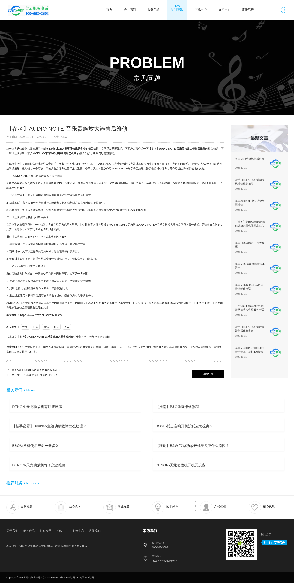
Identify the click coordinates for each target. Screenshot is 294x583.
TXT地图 (79, 577)
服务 (56, 326)
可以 (67, 326)
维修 (46, 326)
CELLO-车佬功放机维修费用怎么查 (55, 153)
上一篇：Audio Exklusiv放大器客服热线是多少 (33, 369)
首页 (109, 7)
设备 (25, 326)
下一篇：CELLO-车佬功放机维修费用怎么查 (32, 375)
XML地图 (70, 577)
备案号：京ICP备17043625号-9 (49, 577)
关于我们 (130, 7)
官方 (35, 326)
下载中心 (200, 7)
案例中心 (225, 7)
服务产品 (153, 7)
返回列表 (208, 373)
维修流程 (248, 7)
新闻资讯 (177, 7)
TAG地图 (89, 577)
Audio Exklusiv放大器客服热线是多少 (63, 148)
